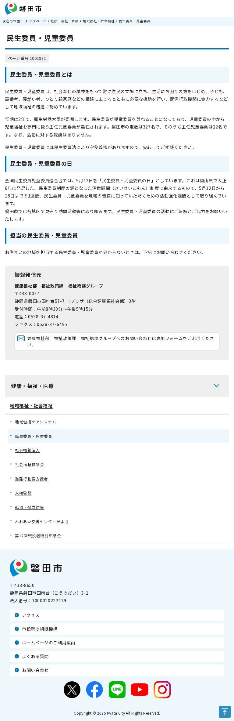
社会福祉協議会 (29, 464)
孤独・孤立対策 (29, 507)
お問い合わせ (35, 670)
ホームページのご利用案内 (49, 642)
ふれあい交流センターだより (42, 521)
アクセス (31, 615)
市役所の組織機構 (40, 629)
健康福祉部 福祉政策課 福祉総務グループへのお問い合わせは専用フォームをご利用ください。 (120, 341)
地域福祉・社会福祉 (99, 21)
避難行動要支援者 (31, 479)
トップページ (36, 21)
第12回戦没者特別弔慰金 (38, 535)
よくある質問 (35, 656)
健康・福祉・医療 (65, 21)
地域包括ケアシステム (35, 422)
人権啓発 (23, 493)
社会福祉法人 (27, 450)
